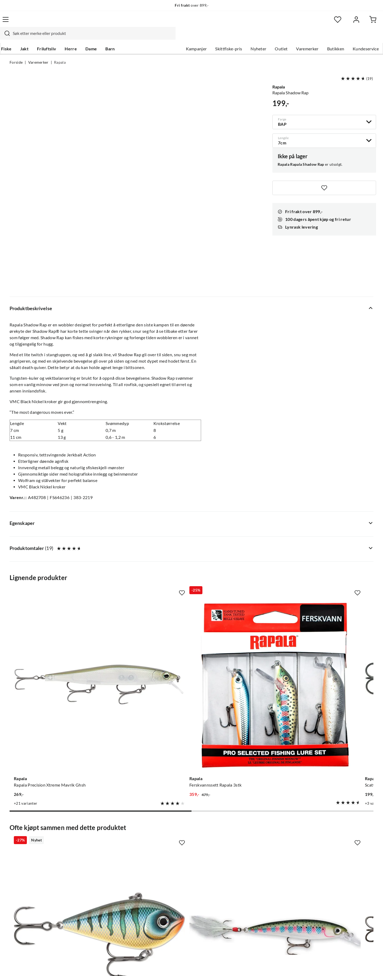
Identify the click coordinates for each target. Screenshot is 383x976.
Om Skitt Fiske (175, 830)
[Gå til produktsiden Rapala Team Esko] (332, 545)
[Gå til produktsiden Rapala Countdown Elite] (238, 710)
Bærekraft (171, 873)
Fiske (15, 37)
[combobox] (185, 22)
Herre (79, 37)
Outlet (271, 37)
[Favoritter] (322, 23)
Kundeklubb (173, 890)
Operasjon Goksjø (178, 864)
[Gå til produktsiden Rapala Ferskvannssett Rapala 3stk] (144, 545)
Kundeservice (356, 37)
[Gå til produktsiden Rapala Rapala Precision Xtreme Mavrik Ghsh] (50, 545)
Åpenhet (169, 882)
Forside (16, 52)
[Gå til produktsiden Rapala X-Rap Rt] (144, 710)
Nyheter (249, 37)
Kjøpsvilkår (343, 965)
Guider (16, 839)
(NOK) (21, 965)
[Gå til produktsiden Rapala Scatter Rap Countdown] (238, 545)
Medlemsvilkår (175, 899)
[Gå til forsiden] (35, 22)
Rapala (60, 52)
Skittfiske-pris (219, 37)
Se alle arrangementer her (185, 856)
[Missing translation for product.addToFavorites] (324, 177)
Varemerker (297, 37)
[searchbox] (190, 22)
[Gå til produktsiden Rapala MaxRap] (332, 710)
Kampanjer (186, 37)
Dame (99, 37)
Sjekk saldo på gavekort (32, 856)
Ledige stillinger (176, 839)
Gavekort (94, 839)
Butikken (326, 37)
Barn (118, 37)
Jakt (33, 37)
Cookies (366, 965)
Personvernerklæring (308, 965)
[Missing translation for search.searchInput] (103, 23)
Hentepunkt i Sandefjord (33, 847)
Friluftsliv (55, 37)
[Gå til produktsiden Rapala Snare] (50, 710)
